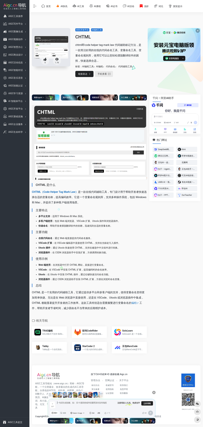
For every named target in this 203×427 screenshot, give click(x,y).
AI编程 (99, 66)
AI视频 (70, 390)
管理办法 (95, 380)
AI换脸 (45, 397)
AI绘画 (61, 390)
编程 (134, 302)
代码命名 (110, 66)
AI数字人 (39, 394)
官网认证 (109, 380)
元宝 (42, 404)
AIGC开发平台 (82, 30)
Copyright (40, 416)
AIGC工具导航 (42, 383)
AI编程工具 (97, 30)
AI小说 (43, 400)
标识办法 (95, 385)
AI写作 (52, 390)
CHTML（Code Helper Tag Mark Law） (55, 191)
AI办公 (79, 390)
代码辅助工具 (125, 66)
